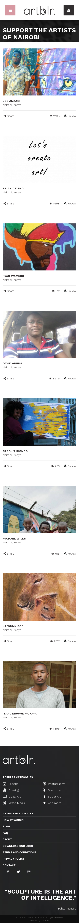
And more (52, 803)
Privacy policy (13, 858)
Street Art (52, 796)
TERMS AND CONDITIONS (19, 852)
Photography (54, 783)
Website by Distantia (39, 920)
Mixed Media (14, 803)
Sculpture (52, 790)
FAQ (5, 833)
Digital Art (12, 796)
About (7, 839)
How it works (13, 820)
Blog (6, 826)
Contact (9, 865)
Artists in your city (18, 813)
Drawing (11, 790)
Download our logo (18, 846)
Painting (10, 783)
